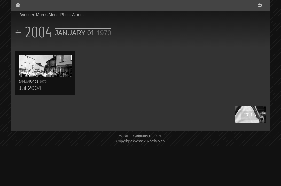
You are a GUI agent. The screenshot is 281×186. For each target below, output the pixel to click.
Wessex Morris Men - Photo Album (52, 15)
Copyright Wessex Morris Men (140, 141)
